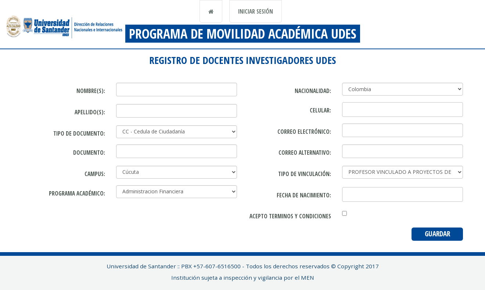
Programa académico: (77, 193)
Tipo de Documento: (79, 133)
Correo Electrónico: (304, 131)
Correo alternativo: (305, 152)
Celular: (320, 110)
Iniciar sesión (255, 11)
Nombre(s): (90, 90)
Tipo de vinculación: (304, 174)
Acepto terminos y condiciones (290, 216)
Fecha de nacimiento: (304, 195)
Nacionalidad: (313, 90)
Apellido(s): (90, 112)
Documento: (89, 152)
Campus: (95, 174)
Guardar (437, 234)
